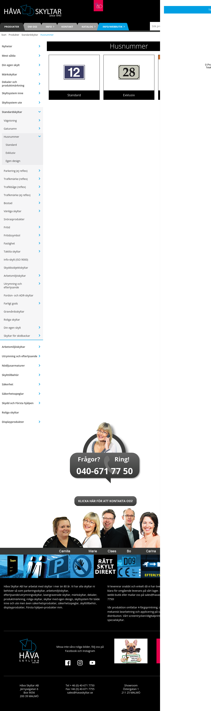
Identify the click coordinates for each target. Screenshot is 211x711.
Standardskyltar (30, 34)
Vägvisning (10, 120)
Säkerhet (7, 384)
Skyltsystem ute (12, 102)
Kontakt (67, 26)
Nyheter (7, 46)
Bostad (8, 203)
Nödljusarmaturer (13, 365)
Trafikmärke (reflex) (16, 179)
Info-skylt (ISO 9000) (16, 259)
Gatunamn (10, 128)
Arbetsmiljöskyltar (15, 275)
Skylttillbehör (10, 375)
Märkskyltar (9, 74)
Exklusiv (10, 153)
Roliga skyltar (12, 319)
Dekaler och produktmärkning (13, 83)
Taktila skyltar (12, 251)
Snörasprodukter (14, 219)
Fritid (7, 227)
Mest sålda (9, 55)
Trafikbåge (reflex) (15, 187)
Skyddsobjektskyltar (16, 267)
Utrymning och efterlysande (13, 285)
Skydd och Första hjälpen (18, 403)
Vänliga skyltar (12, 211)
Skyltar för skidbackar (17, 335)
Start (3, 34)
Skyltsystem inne (12, 93)
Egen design (13, 161)
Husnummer (11, 136)
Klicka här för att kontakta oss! (105, 501)
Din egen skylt (11, 65)
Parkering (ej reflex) (16, 171)
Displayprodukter (13, 422)
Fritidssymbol (12, 235)
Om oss (32, 26)
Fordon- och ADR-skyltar (18, 295)
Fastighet (9, 243)
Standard (11, 145)
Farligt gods (11, 303)
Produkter (11, 26)
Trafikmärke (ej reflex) (17, 195)
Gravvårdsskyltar (14, 311)
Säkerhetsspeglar (13, 393)
